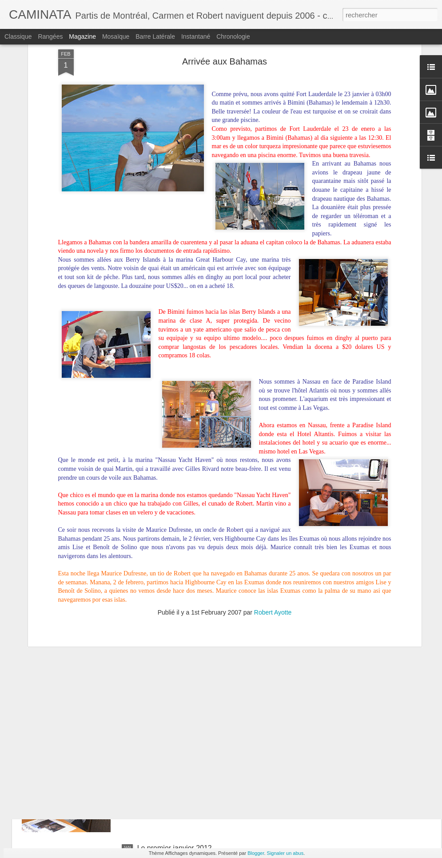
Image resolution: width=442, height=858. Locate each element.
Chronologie (233, 36)
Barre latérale (155, 36)
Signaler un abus (285, 853)
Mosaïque (115, 36)
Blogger (255, 853)
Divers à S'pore (161, 747)
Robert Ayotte (273, 518)
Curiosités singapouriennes (80, 685)
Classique (18, 36)
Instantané (195, 36)
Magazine (82, 36)
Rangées (50, 36)
